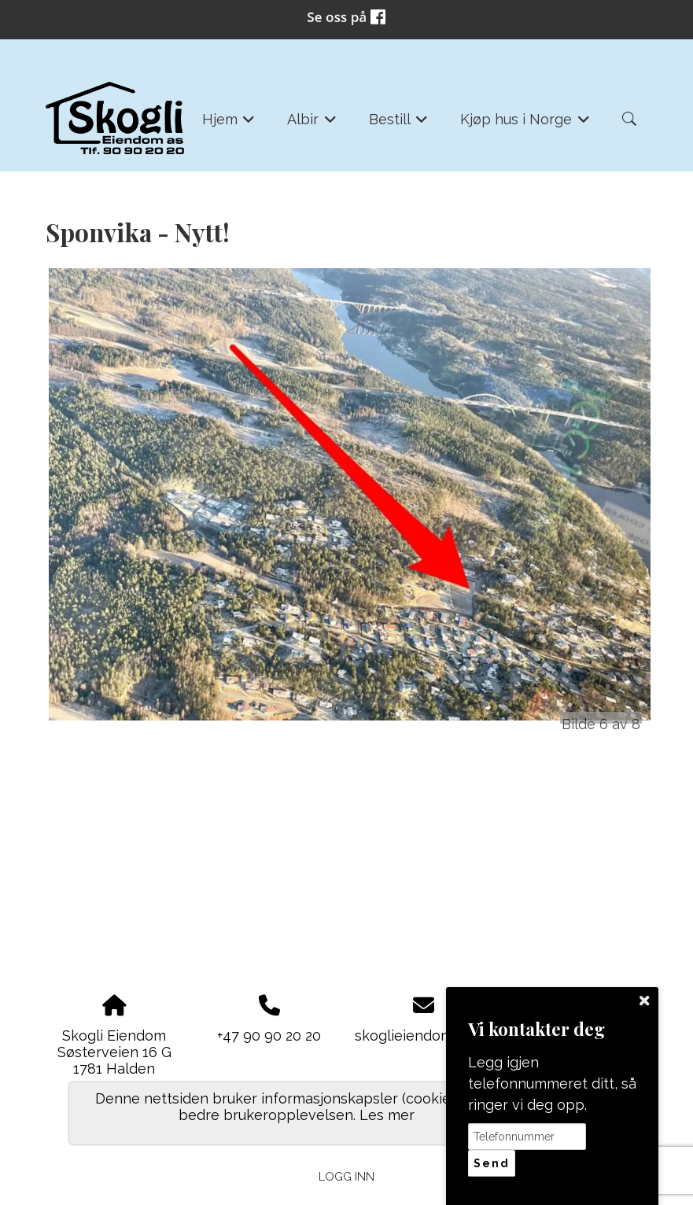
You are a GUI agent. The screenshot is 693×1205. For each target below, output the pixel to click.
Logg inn (346, 1176)
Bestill (399, 124)
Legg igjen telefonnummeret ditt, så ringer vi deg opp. (552, 1083)
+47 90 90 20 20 (269, 1035)
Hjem (229, 124)
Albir (312, 124)
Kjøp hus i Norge (525, 124)
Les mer (387, 1115)
